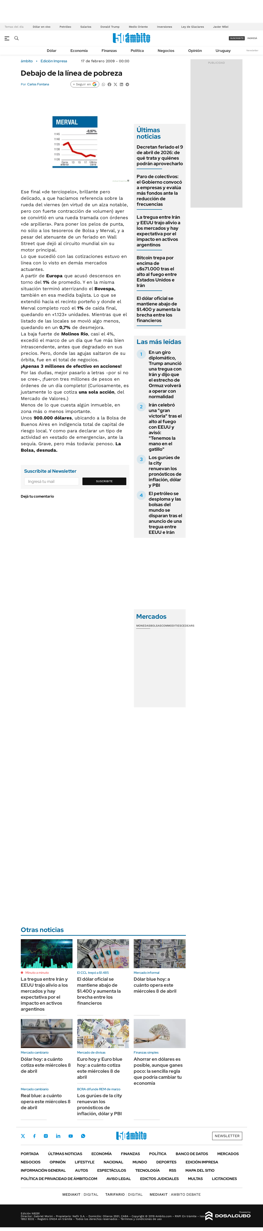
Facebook (34, 1136)
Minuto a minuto (37, 973)
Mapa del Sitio (200, 1170)
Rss (172, 1170)
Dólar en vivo (41, 26)
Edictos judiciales (159, 1178)
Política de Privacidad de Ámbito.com (59, 1178)
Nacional (113, 1162)
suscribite (237, 38)
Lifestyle (84, 1162)
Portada (30, 1153)
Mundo (140, 1162)
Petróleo (65, 26)
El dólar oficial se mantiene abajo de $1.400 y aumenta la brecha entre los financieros (158, 309)
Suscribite (104, 481)
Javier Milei (220, 26)
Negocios (166, 50)
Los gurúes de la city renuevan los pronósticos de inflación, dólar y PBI (165, 471)
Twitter (23, 1136)
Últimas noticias (65, 1153)
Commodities (171, 625)
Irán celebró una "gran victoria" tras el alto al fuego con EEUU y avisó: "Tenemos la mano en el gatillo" (165, 427)
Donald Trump (110, 26)
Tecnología (147, 1170)
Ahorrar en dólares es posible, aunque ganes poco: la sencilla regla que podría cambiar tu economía (158, 1071)
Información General (43, 1170)
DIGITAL (80, 1194)
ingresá (252, 38)
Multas (195, 1178)
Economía (79, 50)
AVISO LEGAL (118, 1178)
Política (137, 50)
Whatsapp (83, 1136)
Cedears (187, 625)
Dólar (52, 50)
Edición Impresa (202, 1162)
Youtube (70, 1136)
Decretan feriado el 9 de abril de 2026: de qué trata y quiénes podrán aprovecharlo (160, 155)
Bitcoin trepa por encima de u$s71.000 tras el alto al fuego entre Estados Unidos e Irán (157, 271)
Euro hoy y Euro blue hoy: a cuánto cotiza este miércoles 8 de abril (99, 1068)
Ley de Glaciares (192, 26)
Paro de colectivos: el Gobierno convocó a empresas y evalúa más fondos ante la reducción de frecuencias (159, 190)
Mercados (228, 1153)
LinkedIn (58, 1136)
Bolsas (155, 625)
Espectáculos (111, 1170)
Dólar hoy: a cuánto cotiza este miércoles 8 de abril (46, 1065)
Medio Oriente (138, 26)
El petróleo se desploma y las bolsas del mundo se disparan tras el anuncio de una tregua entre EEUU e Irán (165, 512)
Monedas (143, 625)
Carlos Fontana (38, 84)
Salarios (85, 26)
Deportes (166, 1162)
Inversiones (164, 26)
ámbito (27, 61)
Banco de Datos (192, 1153)
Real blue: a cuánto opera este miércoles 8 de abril (46, 1102)
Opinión (195, 50)
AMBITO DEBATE (175, 1194)
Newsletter (252, 50)
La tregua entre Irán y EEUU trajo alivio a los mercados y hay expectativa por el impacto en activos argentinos (158, 231)
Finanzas (109, 50)
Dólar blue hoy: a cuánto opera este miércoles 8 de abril (155, 985)
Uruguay (223, 50)
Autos (81, 1170)
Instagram (46, 1136)
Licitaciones (224, 1178)
